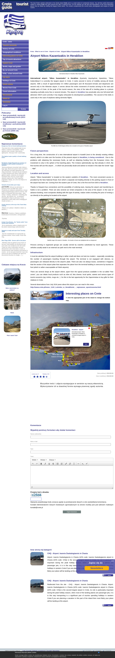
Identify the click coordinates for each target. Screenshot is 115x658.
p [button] (32, 487)
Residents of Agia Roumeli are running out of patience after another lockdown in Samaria (14, 164)
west (36, 294)
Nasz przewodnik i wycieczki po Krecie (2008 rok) (14, 130)
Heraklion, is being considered (92, 157)
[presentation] (35, 459)
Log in (5, 105)
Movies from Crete (9, 88)
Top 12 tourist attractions (12, 59)
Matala (12, 312)
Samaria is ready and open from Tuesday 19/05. (13, 231)
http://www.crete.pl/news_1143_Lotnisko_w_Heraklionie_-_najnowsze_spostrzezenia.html (65, 287)
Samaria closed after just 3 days (11, 184)
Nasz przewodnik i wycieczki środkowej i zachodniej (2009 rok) (14, 124)
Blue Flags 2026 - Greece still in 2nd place (14, 240)
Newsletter (7, 102)
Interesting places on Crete (13, 56)
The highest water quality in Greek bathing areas (14, 157)
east (58, 294)
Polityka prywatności (39, 651)
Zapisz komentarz (72, 512)
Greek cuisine (8, 84)
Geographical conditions (12, 52)
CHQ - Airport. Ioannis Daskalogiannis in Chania (67, 553)
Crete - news (7, 42)
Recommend (7, 95)
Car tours (6, 77)
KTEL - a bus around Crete (12, 73)
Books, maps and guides (12, 66)
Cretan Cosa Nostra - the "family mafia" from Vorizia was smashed (15, 223)
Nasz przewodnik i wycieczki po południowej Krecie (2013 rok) (14, 117)
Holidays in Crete (9, 81)
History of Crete (8, 49)
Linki (23, 651)
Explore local (7, 63)
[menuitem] (35, 460)
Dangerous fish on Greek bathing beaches (14, 145)
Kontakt (29, 651)
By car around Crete (10, 70)
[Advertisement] (60, 29)
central (47, 295)
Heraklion (81, 92)
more (86, 344)
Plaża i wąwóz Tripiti (12, 335)
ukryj (112, 560)
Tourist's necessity (10, 45)
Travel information (9, 91)
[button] (33, 463)
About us (6, 98)
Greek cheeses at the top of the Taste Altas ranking (14, 205)
